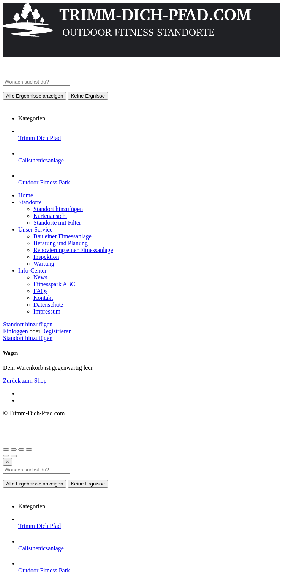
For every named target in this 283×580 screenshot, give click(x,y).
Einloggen (16, 331)
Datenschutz (48, 304)
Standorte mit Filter (57, 222)
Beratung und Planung (60, 243)
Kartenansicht (50, 216)
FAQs (40, 291)
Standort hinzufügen (58, 209)
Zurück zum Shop (25, 380)
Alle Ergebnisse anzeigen (34, 96)
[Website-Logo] (54, 74)
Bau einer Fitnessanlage (62, 236)
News (40, 277)
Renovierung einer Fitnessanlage (73, 250)
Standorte (29, 202)
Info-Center (32, 270)
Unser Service (35, 229)
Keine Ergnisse (88, 96)
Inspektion (46, 257)
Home (25, 195)
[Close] (7, 462)
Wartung (43, 263)
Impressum (46, 311)
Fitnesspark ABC (54, 284)
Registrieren (56, 331)
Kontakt (43, 298)
